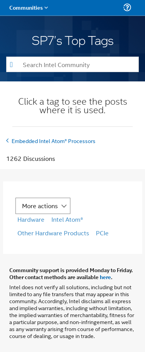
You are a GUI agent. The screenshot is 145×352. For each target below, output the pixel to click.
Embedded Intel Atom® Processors (54, 140)
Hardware (30, 219)
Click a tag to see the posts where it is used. (72, 106)
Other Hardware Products (53, 232)
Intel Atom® (67, 219)
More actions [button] (40, 205)
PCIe (102, 232)
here (105, 277)
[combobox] (72, 64)
